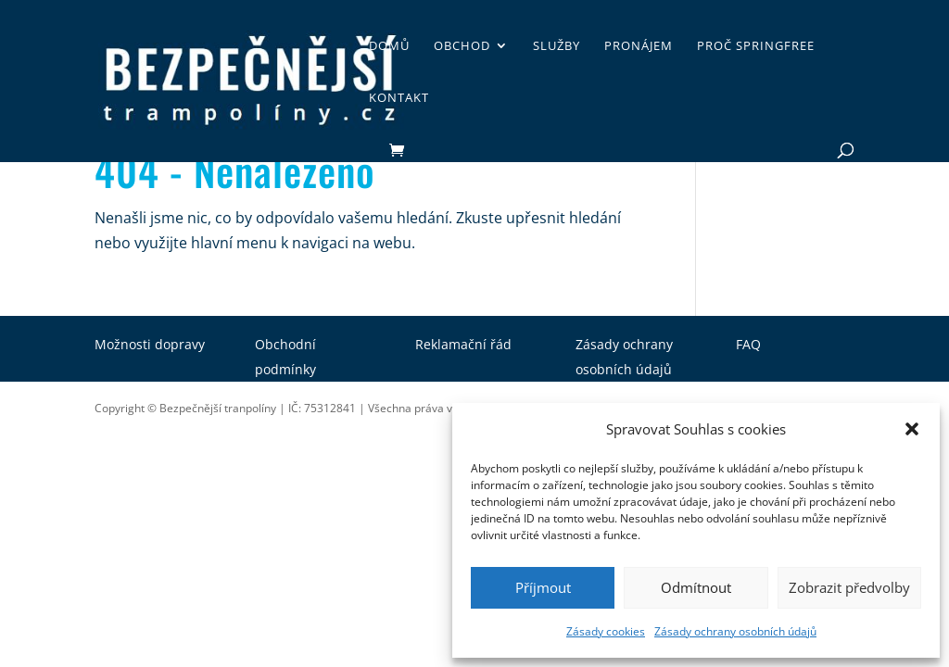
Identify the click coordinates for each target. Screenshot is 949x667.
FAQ (748, 344)
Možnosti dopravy (150, 344)
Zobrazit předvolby (849, 587)
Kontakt (399, 98)
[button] (912, 429)
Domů (389, 46)
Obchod (462, 46)
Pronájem (638, 46)
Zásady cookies (605, 631)
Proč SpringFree (756, 46)
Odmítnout (696, 587)
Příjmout (543, 587)
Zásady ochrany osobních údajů (735, 631)
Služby (556, 46)
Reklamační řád (463, 344)
